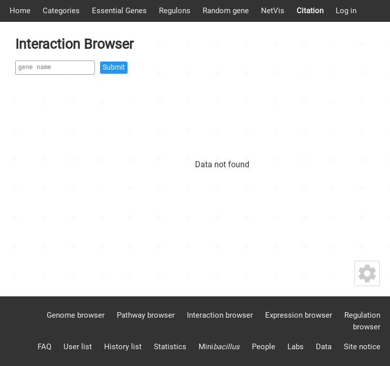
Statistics (170, 346)
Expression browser (298, 315)
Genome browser (76, 315)
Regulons (174, 10)
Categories (61, 10)
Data (324, 346)
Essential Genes (119, 10)
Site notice (362, 346)
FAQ (44, 346)
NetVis (272, 10)
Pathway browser (146, 315)
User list (77, 346)
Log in (346, 10)
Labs (295, 346)
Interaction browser (220, 315)
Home (20, 10)
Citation (310, 10)
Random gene (226, 10)
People (263, 346)
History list (123, 346)
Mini (219, 346)
